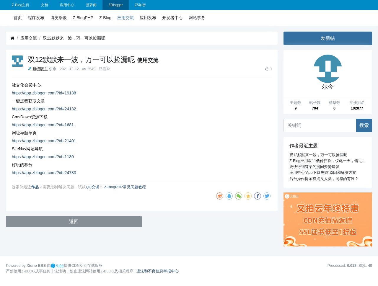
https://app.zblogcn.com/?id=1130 (43, 156)
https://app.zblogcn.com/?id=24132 (44, 109)
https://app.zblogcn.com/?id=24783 (44, 172)
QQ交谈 (93, 187)
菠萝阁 (91, 5)
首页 (18, 17)
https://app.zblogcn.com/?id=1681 (43, 124)
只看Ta (104, 69)
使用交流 (147, 60)
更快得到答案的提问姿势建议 (314, 167)
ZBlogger (115, 5)
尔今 (52, 69)
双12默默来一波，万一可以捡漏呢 (74, 38)
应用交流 (125, 17)
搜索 (364, 125)
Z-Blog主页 (20, 5)
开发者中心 (172, 17)
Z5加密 (140, 5)
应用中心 (67, 5)
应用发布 (148, 17)
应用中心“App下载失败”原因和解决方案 (322, 173)
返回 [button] (74, 221)
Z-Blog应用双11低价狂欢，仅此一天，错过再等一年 (333, 161)
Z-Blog (105, 17)
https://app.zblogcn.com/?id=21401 (44, 140)
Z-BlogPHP (83, 17)
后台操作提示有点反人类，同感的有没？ (324, 179)
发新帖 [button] (328, 38)
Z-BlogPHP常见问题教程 (125, 187)
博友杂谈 (58, 17)
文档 (44, 5)
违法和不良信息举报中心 (157, 271)
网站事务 (197, 17)
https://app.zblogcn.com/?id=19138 (44, 93)
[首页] (12, 38)
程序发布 (36, 17)
